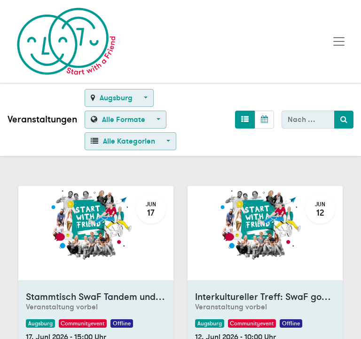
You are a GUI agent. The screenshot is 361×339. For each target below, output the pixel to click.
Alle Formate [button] (119, 119)
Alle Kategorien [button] (124, 141)
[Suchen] (343, 120)
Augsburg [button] (112, 98)
